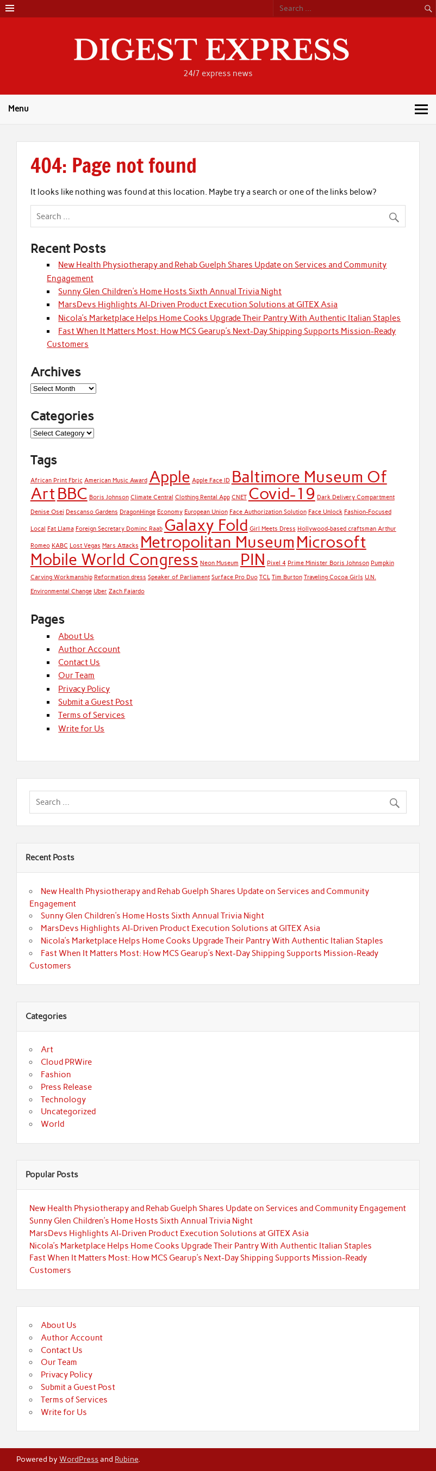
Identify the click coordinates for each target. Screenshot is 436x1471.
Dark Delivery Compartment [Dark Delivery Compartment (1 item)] (356, 497)
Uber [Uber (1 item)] (100, 591)
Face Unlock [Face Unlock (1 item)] (325, 512)
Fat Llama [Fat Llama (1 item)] (60, 528)
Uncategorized (68, 1111)
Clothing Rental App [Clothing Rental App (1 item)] (202, 497)
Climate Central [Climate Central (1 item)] (151, 497)
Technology (63, 1099)
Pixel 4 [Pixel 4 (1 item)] (276, 563)
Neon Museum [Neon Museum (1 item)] (219, 563)
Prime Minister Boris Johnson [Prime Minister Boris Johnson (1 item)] (328, 563)
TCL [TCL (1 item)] (264, 577)
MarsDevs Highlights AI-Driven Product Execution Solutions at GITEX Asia (198, 304)
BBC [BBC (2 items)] (72, 493)
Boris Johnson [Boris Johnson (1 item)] (109, 497)
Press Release (66, 1087)
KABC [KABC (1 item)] (60, 545)
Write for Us (81, 729)
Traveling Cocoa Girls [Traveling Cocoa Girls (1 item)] (333, 577)
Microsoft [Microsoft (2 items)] (331, 541)
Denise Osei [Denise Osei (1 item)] (47, 512)
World (52, 1124)
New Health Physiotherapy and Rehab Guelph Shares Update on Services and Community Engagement (217, 1208)
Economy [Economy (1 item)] (170, 512)
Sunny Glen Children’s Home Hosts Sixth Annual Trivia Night (170, 291)
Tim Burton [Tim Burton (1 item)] (287, 577)
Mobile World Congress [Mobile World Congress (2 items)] (114, 559)
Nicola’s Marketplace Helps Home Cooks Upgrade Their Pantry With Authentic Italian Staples (229, 318)
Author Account (89, 649)
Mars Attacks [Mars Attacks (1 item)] (120, 545)
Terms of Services (91, 715)
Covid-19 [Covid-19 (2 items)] (281, 493)
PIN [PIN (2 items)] (252, 559)
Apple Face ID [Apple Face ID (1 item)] (211, 480)
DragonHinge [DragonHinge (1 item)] (137, 512)
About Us (76, 636)
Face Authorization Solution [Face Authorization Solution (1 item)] (268, 512)
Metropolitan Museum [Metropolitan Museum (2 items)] (217, 541)
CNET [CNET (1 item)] (239, 497)
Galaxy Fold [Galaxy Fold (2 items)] (206, 525)
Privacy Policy (84, 689)
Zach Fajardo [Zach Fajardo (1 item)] (127, 591)
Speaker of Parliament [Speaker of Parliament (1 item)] (179, 577)
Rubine (126, 1459)
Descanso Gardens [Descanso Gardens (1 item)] (92, 512)
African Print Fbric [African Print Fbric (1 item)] (56, 480)
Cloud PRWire (66, 1062)
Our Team (76, 675)
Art (47, 1049)
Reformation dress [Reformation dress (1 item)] (120, 577)
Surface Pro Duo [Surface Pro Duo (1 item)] (234, 577)
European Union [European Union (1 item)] (206, 512)
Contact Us (79, 662)
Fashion (56, 1074)
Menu (18, 109)
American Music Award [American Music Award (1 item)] (115, 480)
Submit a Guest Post (95, 702)
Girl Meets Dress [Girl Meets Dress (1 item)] (273, 528)
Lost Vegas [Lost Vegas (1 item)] (85, 545)
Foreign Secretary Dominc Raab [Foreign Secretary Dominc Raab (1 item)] (119, 528)
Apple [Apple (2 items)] (169, 476)
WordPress (78, 1459)
